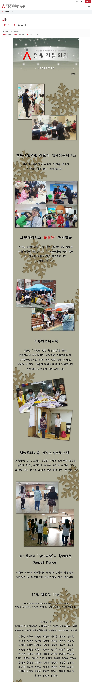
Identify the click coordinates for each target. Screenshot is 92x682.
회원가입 (76, 1)
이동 (26, 662)
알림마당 (7, 12)
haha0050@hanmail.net (34, 676)
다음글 (9, 642)
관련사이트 (4, 662)
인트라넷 (88, 1)
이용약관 (14, 659)
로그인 (82, 1)
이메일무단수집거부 (21, 659)
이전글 (4, 642)
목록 (88, 642)
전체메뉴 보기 (89, 6)
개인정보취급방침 (6, 659)
